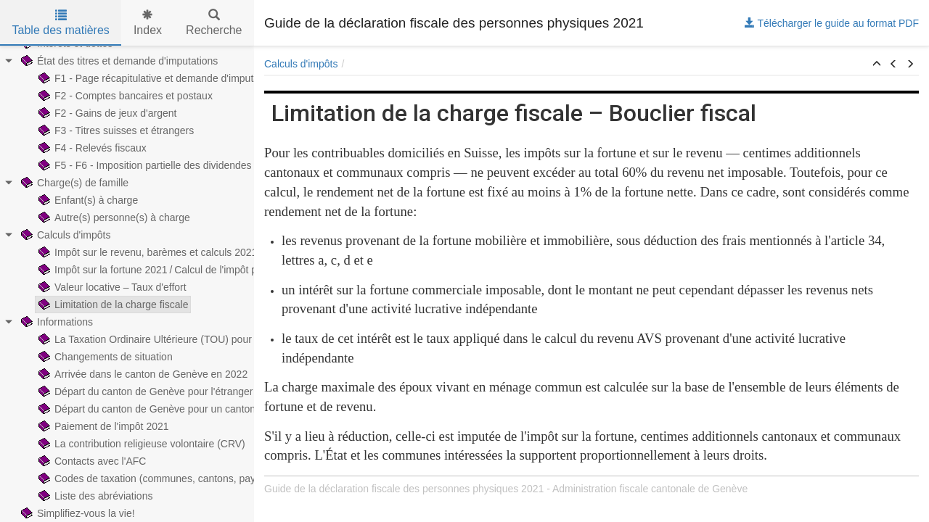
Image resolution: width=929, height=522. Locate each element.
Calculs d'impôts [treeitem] (64, 235)
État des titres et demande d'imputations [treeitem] (118, 61)
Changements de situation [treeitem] (104, 356)
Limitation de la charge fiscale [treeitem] (112, 304)
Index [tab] (148, 22)
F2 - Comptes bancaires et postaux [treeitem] (124, 95)
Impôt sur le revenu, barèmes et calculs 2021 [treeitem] (146, 252)
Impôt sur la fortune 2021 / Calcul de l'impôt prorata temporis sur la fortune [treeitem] (212, 269)
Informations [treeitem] (55, 322)
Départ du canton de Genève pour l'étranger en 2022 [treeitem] (164, 391)
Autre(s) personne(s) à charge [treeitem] (113, 217)
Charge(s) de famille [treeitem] (73, 182)
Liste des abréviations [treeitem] (94, 496)
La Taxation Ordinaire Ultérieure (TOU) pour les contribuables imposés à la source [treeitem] (230, 339)
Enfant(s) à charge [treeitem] (87, 200)
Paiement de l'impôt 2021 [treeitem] (102, 426)
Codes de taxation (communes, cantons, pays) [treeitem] (150, 478)
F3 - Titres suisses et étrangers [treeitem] (115, 130)
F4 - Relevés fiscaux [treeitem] (91, 148)
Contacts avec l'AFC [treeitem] (91, 461)
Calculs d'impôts (301, 64)
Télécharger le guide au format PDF (832, 23)
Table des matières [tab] (61, 22)
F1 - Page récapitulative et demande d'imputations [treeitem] (158, 78)
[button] (876, 64)
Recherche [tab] (214, 22)
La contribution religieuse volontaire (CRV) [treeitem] (140, 443)
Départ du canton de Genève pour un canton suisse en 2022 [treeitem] (181, 409)
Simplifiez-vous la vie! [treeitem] (76, 513)
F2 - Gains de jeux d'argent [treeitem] (106, 113)
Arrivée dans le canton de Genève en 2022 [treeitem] (141, 374)
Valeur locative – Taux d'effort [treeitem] (111, 287)
